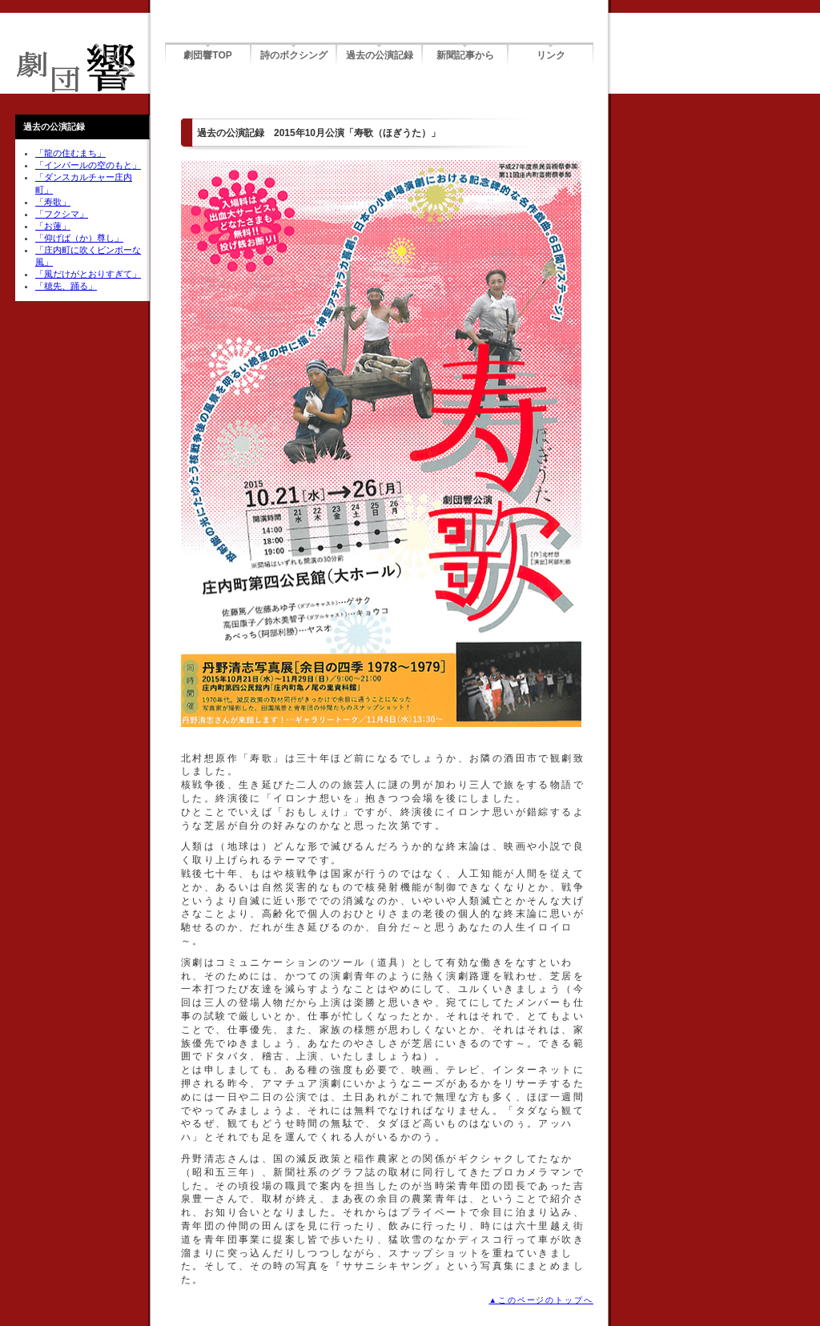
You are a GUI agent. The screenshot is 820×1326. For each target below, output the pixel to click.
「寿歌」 (52, 202)
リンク (551, 55)
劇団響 (76, 68)
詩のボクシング (294, 55)
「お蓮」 (52, 226)
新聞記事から (465, 55)
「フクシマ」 (61, 214)
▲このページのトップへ (540, 1300)
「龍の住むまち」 (70, 153)
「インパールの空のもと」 (88, 165)
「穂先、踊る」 (66, 286)
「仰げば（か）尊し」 (79, 238)
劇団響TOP (207, 55)
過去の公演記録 (379, 55)
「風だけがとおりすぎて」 (88, 274)
